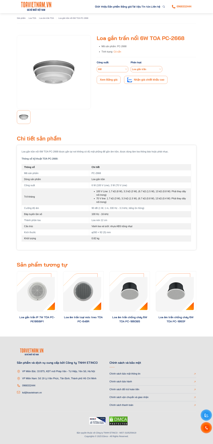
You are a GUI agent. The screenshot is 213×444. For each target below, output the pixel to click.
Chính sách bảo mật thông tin (124, 373)
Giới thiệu (81, 6)
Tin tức (141, 6)
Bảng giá (116, 6)
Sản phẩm (97, 6)
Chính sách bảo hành (120, 381)
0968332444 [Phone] (181, 6)
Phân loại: (136, 62)
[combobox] (112, 69)
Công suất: (103, 62)
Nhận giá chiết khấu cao (145, 79)
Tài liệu (129, 6)
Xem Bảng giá (108, 79)
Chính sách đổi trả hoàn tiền (124, 389)
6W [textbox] (100, 69)
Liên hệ (154, 6)
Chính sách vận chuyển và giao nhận (129, 397)
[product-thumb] (37, 291)
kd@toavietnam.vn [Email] (32, 392)
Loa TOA (32, 18)
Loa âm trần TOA (46, 18)
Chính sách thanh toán (121, 405)
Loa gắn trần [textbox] (139, 69)
